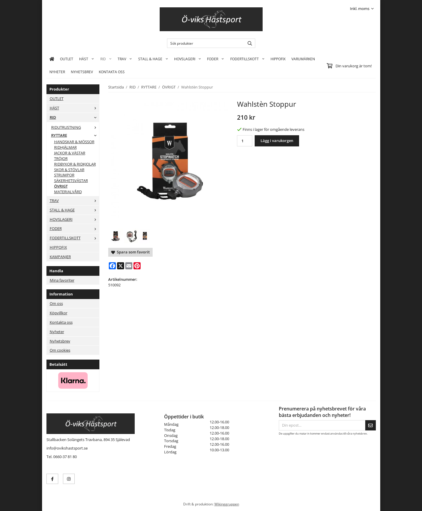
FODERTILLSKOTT (247, 58)
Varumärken (303, 58)
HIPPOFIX (278, 58)
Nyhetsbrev (82, 71)
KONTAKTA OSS (112, 71)
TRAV (125, 58)
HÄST (86, 58)
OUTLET (66, 58)
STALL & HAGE (153, 58)
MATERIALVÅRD (68, 191)
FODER (215, 58)
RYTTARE (75, 135)
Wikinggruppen (226, 504)
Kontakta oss (61, 322)
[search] (248, 43)
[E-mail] (129, 265)
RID (106, 58)
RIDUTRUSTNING (75, 127)
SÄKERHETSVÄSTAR (71, 180)
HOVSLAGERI (187, 58)
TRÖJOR (61, 158)
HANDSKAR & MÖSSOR (74, 141)
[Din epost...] (322, 425)
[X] (120, 265)
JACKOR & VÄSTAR (69, 153)
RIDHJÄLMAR (65, 147)
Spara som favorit (130, 252)
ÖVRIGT (61, 186)
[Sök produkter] (204, 43)
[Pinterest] (137, 265)
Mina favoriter (62, 280)
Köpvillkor (58, 312)
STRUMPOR (64, 175)
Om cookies (60, 350)
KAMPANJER (60, 256)
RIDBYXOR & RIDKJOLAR (75, 164)
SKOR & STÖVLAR (69, 169)
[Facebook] (112, 265)
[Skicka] (370, 425)
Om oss (56, 303)
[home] (51, 58)
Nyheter (57, 71)
